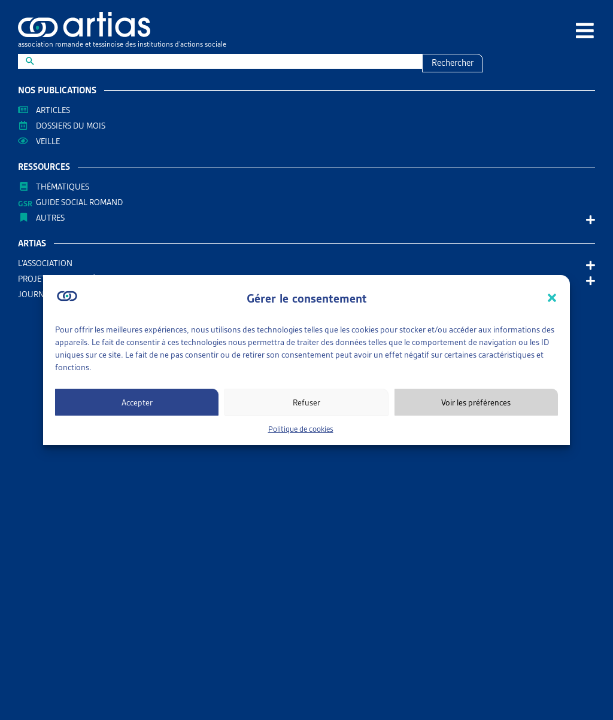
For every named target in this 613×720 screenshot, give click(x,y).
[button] (552, 298)
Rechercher (453, 62)
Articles (53, 110)
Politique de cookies (300, 429)
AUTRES (53, 218)
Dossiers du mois (70, 125)
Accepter (137, 402)
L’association (48, 263)
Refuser (306, 402)
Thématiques (62, 186)
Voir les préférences (476, 402)
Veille (48, 141)
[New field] (228, 61)
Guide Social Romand (79, 202)
